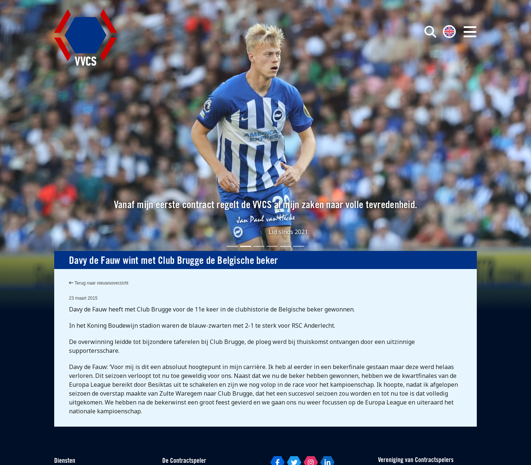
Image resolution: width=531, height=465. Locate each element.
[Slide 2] (245, 246)
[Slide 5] (285, 246)
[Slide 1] (232, 246)
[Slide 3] (258, 246)
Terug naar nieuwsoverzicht (98, 283)
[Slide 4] (272, 246)
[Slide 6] (298, 246)
